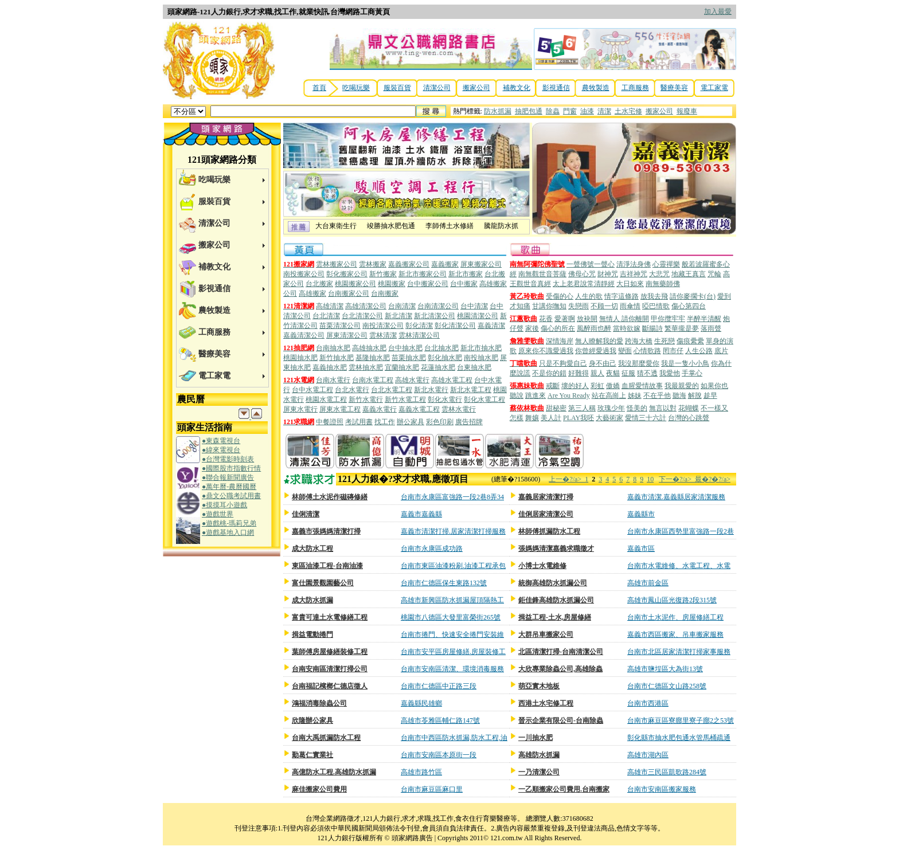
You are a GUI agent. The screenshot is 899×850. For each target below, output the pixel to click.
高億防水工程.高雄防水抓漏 (334, 772)
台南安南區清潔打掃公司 (330, 669)
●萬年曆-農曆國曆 (229, 487)
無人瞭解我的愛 (599, 341)
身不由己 (602, 363)
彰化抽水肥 (445, 358)
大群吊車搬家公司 (545, 634)
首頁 (319, 88)
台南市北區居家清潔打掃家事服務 (678, 652)
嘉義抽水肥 (329, 367)
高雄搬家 (312, 293)
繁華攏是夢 (682, 328)
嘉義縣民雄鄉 (421, 703)
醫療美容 (674, 88)
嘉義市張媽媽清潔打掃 (326, 531)
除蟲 (553, 111)
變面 (625, 351)
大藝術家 (609, 418)
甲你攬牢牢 (668, 319)
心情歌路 (647, 351)
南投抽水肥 (481, 358)
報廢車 (687, 111)
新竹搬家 (383, 274)
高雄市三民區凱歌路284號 (666, 772)
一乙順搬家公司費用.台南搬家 (563, 789)
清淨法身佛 (633, 264)
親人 (597, 373)
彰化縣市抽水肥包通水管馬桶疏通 (678, 738)
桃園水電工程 (326, 399)
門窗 (570, 111)
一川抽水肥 (535, 738)
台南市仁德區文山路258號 (666, 686)
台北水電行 (352, 390)
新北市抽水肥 (481, 348)
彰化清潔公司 (455, 326)
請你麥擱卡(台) (693, 296)
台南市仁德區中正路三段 (438, 686)
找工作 (384, 422)
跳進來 (535, 395)
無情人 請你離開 (624, 319)
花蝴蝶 (688, 408)
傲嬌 (613, 386)
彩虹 (597, 386)
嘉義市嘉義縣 (421, 514)
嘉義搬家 (445, 264)
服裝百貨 (397, 88)
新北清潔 (398, 316)
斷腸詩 (652, 328)
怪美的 (637, 408)
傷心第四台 (688, 306)
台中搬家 (464, 284)
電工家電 (714, 88)
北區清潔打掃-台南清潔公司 (560, 652)
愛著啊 (564, 319)
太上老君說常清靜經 (584, 284)
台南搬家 (384, 293)
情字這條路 (621, 296)
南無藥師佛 (663, 284)
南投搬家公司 (304, 274)
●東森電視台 (221, 441)
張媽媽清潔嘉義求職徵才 (556, 549)
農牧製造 (595, 88)
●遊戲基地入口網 (228, 532)
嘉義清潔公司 (304, 335)
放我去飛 (654, 296)
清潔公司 (437, 88)
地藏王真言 (688, 274)
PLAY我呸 (578, 418)
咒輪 (714, 274)
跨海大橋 (638, 341)
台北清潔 (326, 316)
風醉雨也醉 (594, 328)
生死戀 (664, 341)
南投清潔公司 (383, 326)
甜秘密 (556, 408)
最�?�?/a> (712, 479)
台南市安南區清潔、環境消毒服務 (452, 669)
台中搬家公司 (427, 284)
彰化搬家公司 (347, 274)
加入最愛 (718, 11)
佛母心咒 (582, 274)
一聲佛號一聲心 (590, 264)
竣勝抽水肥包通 (391, 227)
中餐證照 (329, 422)
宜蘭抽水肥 (402, 367)
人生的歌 (589, 296)
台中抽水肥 (405, 348)
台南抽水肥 (333, 348)
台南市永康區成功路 (432, 549)
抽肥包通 (528, 111)
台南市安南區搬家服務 (661, 789)
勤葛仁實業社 (312, 755)
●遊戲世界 (217, 514)
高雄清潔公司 (365, 306)
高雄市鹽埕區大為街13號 (665, 669)
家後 (532, 328)
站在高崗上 (609, 395)
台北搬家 (319, 284)
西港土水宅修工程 (545, 703)
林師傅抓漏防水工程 (549, 531)
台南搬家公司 (348, 293)
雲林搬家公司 (336, 264)
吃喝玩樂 (356, 88)
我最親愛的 (682, 386)
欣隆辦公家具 (312, 720)
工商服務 (635, 88)
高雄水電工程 (451, 380)
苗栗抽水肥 (409, 358)
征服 (628, 373)
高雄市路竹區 (421, 772)
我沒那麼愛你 (638, 363)
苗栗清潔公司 (340, 326)
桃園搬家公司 (355, 284)
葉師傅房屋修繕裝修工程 (330, 652)
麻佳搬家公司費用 (319, 789)
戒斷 (553, 386)
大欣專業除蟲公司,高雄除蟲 (560, 669)
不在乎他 (657, 395)
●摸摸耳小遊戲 (224, 505)
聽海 (679, 395)
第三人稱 (582, 408)
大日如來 (630, 284)
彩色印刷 (440, 422)
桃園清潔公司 (477, 316)
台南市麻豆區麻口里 (432, 789)
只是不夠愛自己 (563, 363)
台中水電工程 (312, 390)
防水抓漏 (497, 111)
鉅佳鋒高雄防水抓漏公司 (556, 600)
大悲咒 (659, 274)
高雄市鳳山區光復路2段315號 (672, 600)
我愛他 (669, 373)
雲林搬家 (372, 264)
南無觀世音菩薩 (542, 274)
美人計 (551, 418)
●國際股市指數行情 (231, 468)
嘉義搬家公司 (408, 264)
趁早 (710, 395)
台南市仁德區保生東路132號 (444, 583)
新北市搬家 (465, 274)
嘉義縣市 (641, 514)
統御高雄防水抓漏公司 (552, 583)
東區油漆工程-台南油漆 (327, 566)
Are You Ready (569, 395)
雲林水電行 (458, 409)
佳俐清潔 (305, 514)
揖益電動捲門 (312, 634)
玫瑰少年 (611, 408)
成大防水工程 (312, 549)
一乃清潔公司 (539, 772)
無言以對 (663, 408)
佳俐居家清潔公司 (545, 514)
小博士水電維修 (542, 566)
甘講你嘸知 (549, 306)
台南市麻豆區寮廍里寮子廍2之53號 (680, 720)
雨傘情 (630, 306)
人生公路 (699, 351)
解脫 (695, 395)
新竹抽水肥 (336, 358)
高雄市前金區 (648, 583)
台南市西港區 (648, 703)
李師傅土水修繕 (449, 227)
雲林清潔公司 (419, 335)
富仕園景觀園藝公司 (323, 583)
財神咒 (607, 274)
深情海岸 (559, 341)
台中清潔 (474, 306)
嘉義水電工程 (419, 409)
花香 (546, 319)
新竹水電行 (366, 399)
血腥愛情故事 (642, 386)
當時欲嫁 (626, 328)
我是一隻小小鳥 (685, 363)
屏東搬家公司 (481, 264)
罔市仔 (673, 351)
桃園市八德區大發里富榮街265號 (451, 617)
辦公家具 (410, 422)
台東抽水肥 (474, 367)
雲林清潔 (383, 335)
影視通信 (556, 88)
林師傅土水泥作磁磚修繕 (330, 497)
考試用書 (359, 422)
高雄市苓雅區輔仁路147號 (440, 720)
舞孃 (532, 418)
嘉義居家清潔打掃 (545, 497)
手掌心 (692, 373)
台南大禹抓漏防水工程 (326, 738)
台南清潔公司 (438, 306)
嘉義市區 (641, 549)
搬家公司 (476, 88)
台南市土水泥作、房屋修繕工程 (675, 617)
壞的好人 (575, 386)
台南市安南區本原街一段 (438, 755)
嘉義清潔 (491, 326)
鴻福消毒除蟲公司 (319, 703)
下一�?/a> (677, 479)
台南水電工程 (372, 380)
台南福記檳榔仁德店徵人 (330, 686)
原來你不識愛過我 (545, 351)
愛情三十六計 (645, 418)
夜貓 (613, 373)
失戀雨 (578, 306)
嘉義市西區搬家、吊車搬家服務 (675, 634)
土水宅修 (628, 111)
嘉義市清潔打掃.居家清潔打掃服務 (453, 531)
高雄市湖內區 (648, 755)
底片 (721, 351)
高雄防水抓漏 (539, 755)
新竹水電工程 (405, 399)
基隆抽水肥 (372, 358)
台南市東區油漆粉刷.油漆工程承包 (453, 566)
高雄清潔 (329, 306)
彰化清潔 (419, 326)
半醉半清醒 (704, 319)
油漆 (587, 111)
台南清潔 (402, 306)
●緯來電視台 (221, 450)
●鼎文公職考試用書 (231, 496)
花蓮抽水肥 (438, 367)
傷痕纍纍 (690, 341)
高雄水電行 (412, 380)
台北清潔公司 (362, 316)
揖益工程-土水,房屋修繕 (554, 617)
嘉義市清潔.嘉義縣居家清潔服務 (676, 497)
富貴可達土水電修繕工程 (330, 617)
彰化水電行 (445, 399)
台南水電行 (333, 380)
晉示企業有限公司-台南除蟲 (560, 720)
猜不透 (647, 373)
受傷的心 (559, 296)
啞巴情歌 (656, 306)
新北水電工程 (470, 390)
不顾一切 (604, 306)
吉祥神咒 (633, 274)
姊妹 (635, 395)
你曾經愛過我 (595, 351)
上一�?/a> (567, 479)
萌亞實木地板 (539, 686)
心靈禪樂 (666, 264)
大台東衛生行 (336, 227)
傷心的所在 (558, 328)
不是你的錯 (549, 373)
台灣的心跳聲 (688, 418)
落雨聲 (711, 328)
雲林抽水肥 (366, 367)
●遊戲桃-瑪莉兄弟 (229, 523)
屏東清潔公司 (347, 335)
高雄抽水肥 (369, 348)
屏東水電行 (300, 409)
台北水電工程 (391, 390)
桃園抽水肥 (300, 358)
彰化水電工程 (484, 399)
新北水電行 (431, 390)
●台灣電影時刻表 (228, 459)
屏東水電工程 (340, 409)
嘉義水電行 (379, 409)
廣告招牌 (469, 422)
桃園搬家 (391, 284)
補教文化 (516, 88)
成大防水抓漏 (312, 600)
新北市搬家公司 (422, 274)
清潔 (604, 111)
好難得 (578, 373)
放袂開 (587, 319)
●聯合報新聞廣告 (228, 477)
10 (650, 479)
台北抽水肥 (441, 348)
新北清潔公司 (434, 316)
